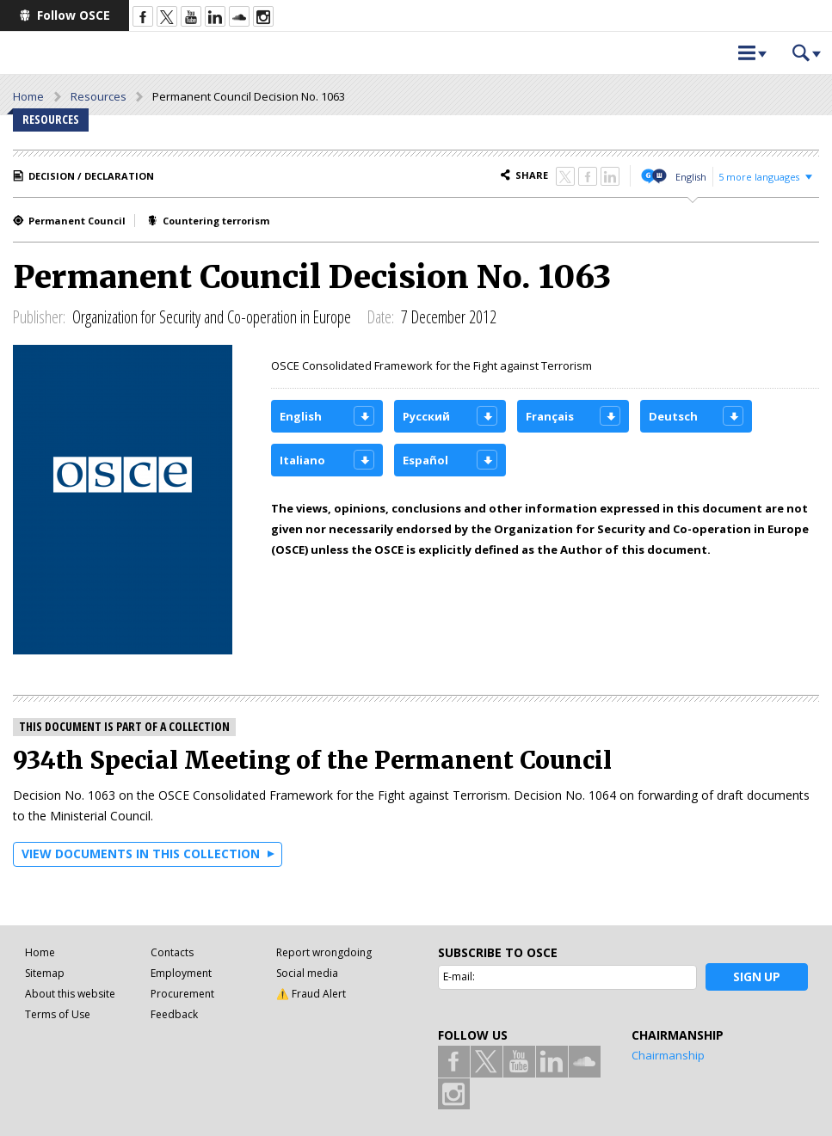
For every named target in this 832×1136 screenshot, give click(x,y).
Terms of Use (57, 1014)
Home (28, 96)
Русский (426, 416)
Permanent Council (77, 220)
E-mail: (459, 976)
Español (425, 460)
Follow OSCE (73, 15)
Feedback (174, 1014)
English (690, 176)
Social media (307, 973)
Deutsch (673, 416)
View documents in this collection (141, 853)
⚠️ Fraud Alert (311, 993)
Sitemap (45, 973)
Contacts (172, 952)
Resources (98, 96)
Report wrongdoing (324, 952)
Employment (181, 973)
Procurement (182, 993)
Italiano (302, 460)
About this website (70, 993)
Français (550, 416)
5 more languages (758, 176)
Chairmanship (668, 1055)
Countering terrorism (216, 220)
